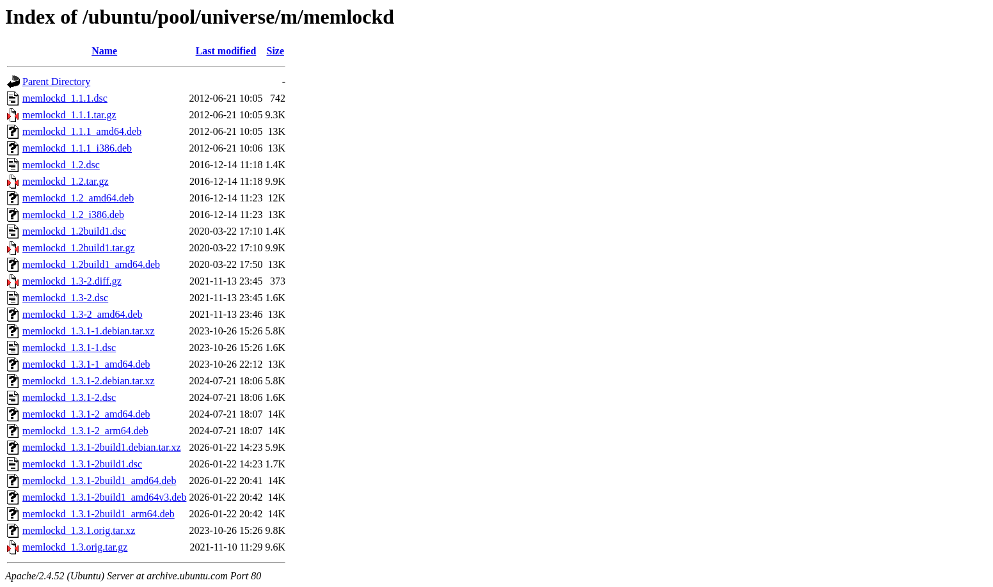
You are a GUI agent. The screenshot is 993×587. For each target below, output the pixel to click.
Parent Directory (56, 81)
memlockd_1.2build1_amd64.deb (91, 264)
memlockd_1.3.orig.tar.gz (74, 547)
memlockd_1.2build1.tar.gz (78, 247)
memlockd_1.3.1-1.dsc (69, 347)
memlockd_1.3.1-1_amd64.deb (86, 364)
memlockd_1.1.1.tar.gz (69, 114)
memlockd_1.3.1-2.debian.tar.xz (88, 380)
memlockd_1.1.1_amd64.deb (81, 131)
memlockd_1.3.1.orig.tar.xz (78, 530)
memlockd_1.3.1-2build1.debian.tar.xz (101, 447)
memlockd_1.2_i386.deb (73, 214)
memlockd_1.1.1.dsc (64, 98)
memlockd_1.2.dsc (61, 164)
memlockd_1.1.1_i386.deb (77, 148)
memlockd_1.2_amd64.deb (78, 197)
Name (104, 50)
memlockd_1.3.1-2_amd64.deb (86, 414)
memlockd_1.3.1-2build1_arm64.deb (98, 513)
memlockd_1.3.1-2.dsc (69, 397)
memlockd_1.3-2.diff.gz (72, 281)
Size (276, 50)
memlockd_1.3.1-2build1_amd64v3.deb (104, 497)
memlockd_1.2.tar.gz (65, 181)
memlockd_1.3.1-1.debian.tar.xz (88, 330)
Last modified (226, 50)
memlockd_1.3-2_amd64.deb (82, 314)
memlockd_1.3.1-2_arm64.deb (85, 430)
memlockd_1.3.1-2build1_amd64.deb (99, 480)
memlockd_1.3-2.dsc (65, 297)
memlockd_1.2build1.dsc (74, 231)
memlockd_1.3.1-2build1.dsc (82, 463)
